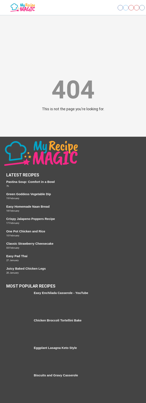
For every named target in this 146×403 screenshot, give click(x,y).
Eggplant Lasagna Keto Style (55, 348)
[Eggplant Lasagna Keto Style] (18, 357)
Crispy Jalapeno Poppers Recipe (30, 219)
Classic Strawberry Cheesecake (29, 243)
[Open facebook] (120, 7)
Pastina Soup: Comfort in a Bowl (30, 182)
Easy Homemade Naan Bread (28, 206)
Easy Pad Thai (17, 256)
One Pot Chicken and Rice (25, 231)
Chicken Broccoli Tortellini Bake (58, 320)
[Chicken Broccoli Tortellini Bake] (18, 330)
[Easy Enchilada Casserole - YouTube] (18, 302)
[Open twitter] (125, 7)
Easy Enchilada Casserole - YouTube (61, 293)
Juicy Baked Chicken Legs (26, 268)
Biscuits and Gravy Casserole (56, 375)
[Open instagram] (142, 7)
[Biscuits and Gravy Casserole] (18, 385)
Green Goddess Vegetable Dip (28, 194)
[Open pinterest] (131, 7)
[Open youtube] (136, 7)
